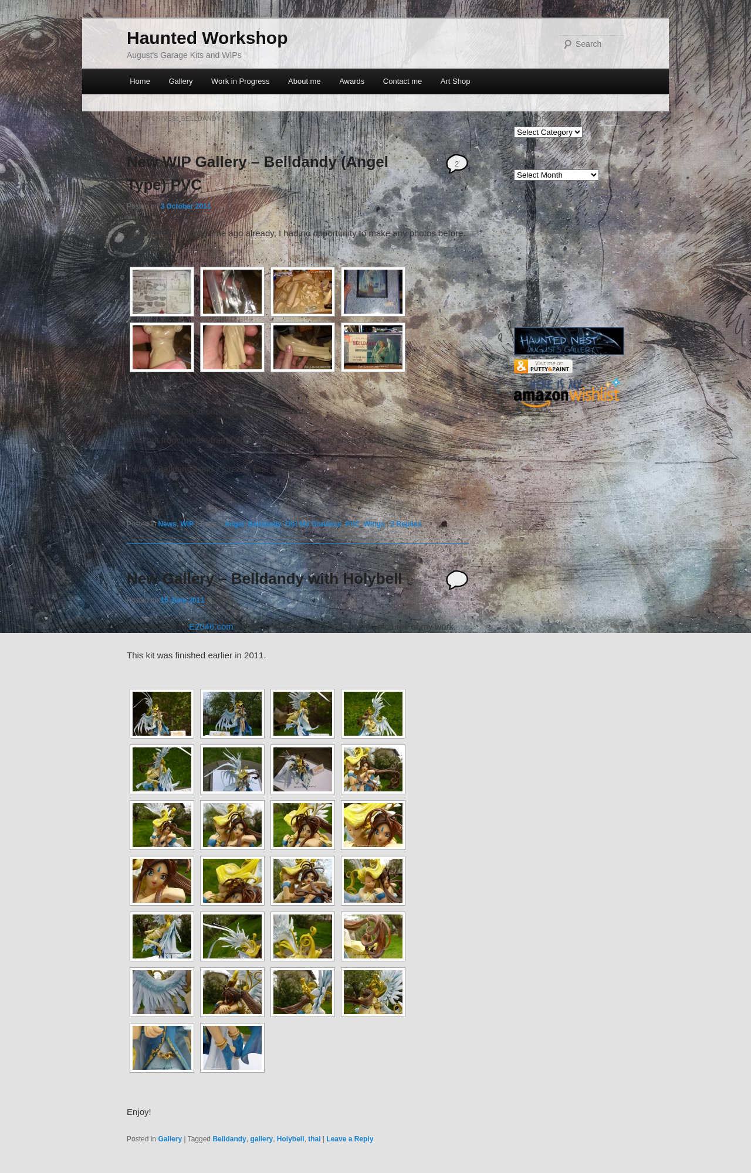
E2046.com (211, 626)
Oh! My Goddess (313, 524)
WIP (187, 524)
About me (304, 81)
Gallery (180, 81)
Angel (233, 524)
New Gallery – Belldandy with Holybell (264, 578)
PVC (352, 524)
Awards (351, 81)
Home (140, 81)
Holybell (291, 1139)
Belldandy (264, 524)
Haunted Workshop (207, 37)
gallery (261, 1139)
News (167, 524)
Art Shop (456, 81)
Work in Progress (240, 81)
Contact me (402, 81)
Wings (374, 524)
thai (314, 1139)
